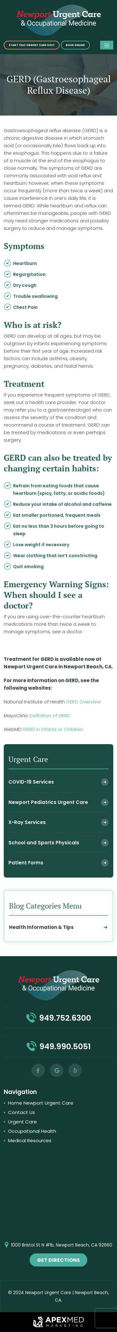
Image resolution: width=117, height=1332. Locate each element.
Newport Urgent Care (48, 1292)
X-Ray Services (27, 822)
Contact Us (21, 1112)
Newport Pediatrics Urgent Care (48, 802)
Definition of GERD (50, 715)
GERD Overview (83, 701)
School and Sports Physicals (43, 842)
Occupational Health (32, 1131)
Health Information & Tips (41, 927)
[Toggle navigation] (106, 45)
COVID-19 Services (31, 782)
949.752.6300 (65, 1018)
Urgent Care (22, 1121)
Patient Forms (25, 862)
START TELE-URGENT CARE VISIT (32, 45)
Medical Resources (29, 1140)
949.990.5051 (65, 1046)
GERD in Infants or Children (53, 729)
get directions (58, 1260)
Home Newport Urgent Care (40, 1103)
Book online (75, 45)
